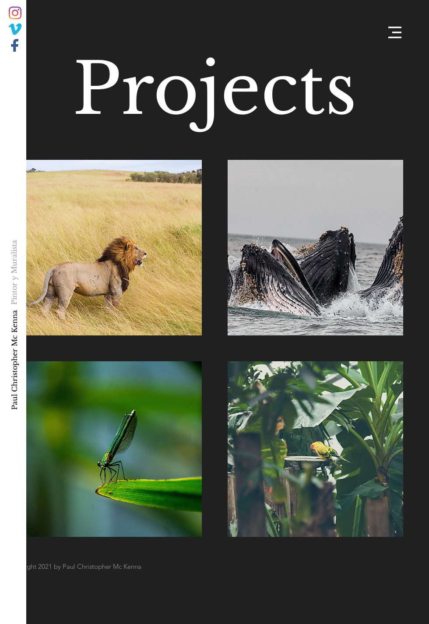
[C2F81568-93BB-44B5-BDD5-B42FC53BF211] (15, 29)
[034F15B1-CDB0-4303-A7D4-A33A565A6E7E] (15, 45)
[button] (394, 32)
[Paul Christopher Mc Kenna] (14, 360)
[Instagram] (15, 13)
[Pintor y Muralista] (14, 272)
